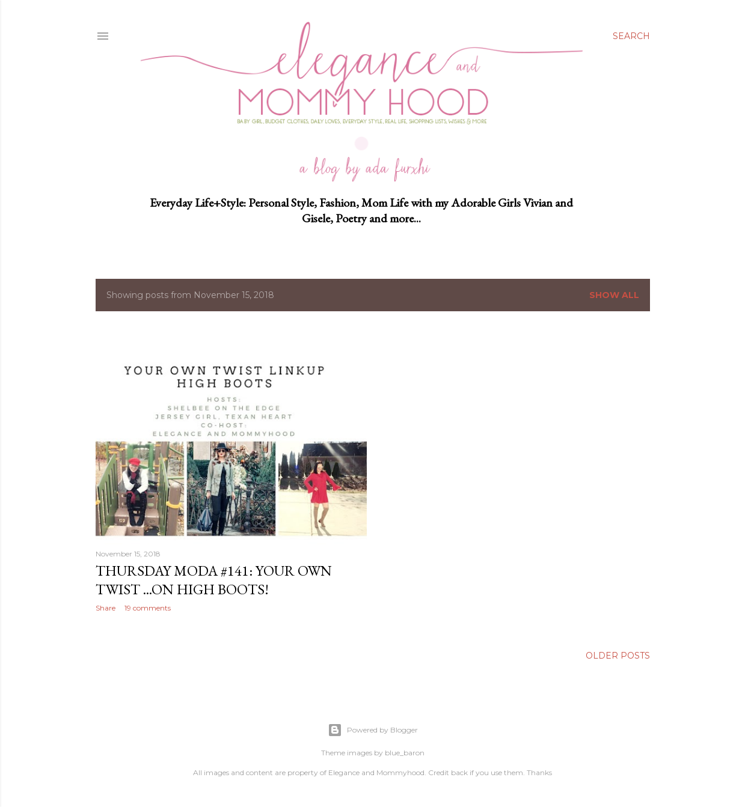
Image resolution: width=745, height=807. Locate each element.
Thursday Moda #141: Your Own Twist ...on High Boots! (214, 579)
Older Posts (618, 656)
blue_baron (405, 752)
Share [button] (105, 607)
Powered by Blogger (373, 730)
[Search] (631, 36)
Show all (614, 295)
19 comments (147, 607)
